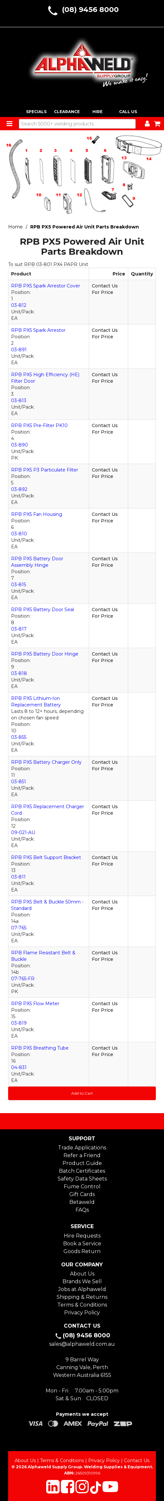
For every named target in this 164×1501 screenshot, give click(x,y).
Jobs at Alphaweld (82, 1289)
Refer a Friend (82, 1155)
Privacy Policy (82, 1312)
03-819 (19, 1023)
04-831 (19, 1067)
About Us (82, 1274)
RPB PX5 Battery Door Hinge (44, 654)
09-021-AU (23, 832)
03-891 (19, 350)
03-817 (19, 629)
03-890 (19, 445)
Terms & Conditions (82, 1305)
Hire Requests (82, 1236)
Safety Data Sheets (82, 1179)
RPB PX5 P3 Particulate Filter (44, 470)
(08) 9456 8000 (90, 9)
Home (15, 227)
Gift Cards (82, 1194)
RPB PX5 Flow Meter (35, 1003)
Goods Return (82, 1251)
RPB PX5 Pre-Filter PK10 (39, 425)
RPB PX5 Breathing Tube (40, 1048)
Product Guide (82, 1163)
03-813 (18, 400)
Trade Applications (82, 1148)
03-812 (18, 305)
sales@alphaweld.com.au (82, 1344)
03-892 (19, 489)
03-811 (18, 877)
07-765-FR (22, 979)
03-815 (18, 585)
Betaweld (82, 1202)
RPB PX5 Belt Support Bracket (46, 857)
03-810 (19, 534)
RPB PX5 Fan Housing (36, 514)
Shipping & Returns (82, 1297)
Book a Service (82, 1243)
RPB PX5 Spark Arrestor (38, 330)
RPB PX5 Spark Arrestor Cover (45, 286)
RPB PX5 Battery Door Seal (42, 609)
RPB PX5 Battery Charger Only (46, 762)
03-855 (18, 737)
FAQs (82, 1210)
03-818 (19, 673)
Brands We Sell (82, 1281)
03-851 (18, 782)
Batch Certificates (82, 1171)
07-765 (18, 928)
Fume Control (82, 1186)
